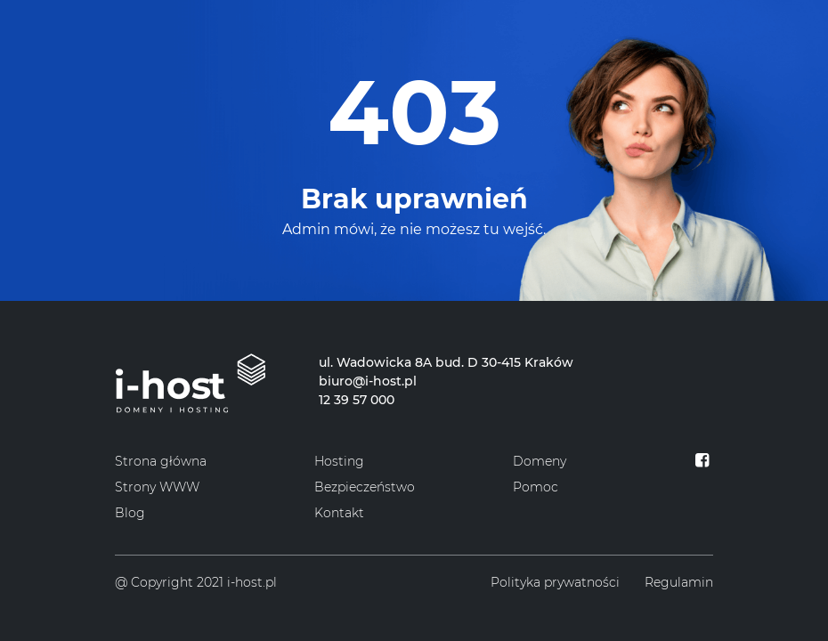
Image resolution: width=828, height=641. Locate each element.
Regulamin (679, 582)
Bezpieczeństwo (364, 487)
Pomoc (535, 487)
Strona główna (161, 461)
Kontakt (339, 513)
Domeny (539, 461)
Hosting (339, 461)
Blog (130, 513)
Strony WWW (157, 487)
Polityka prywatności (555, 582)
